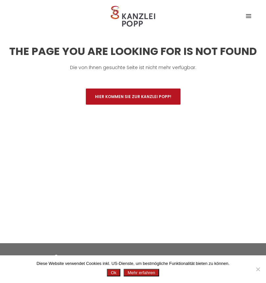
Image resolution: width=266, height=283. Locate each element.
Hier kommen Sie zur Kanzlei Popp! (133, 96)
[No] (257, 269)
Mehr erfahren (141, 272)
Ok (113, 272)
